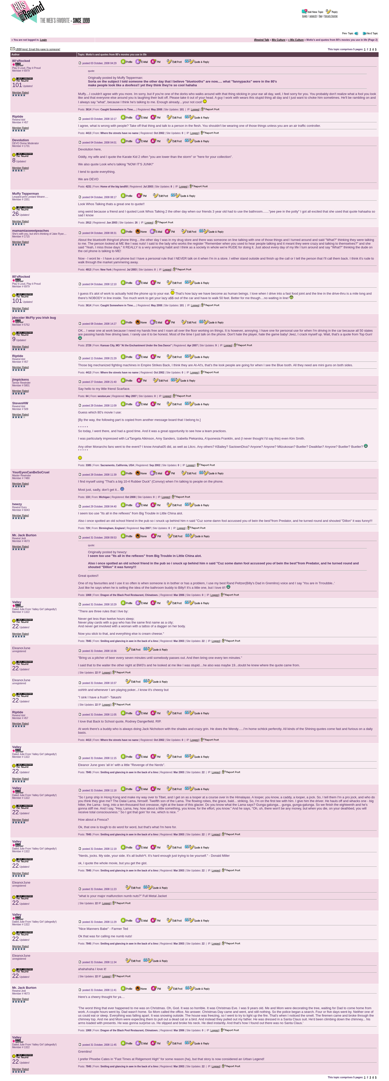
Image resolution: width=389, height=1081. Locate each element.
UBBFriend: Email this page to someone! (37, 49)
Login (43, 40)
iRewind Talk (261, 40)
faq (320, 16)
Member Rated (20, 92)
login (304, 16)
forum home (330, 16)
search (313, 16)
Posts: (84, 109)
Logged (195, 109)
